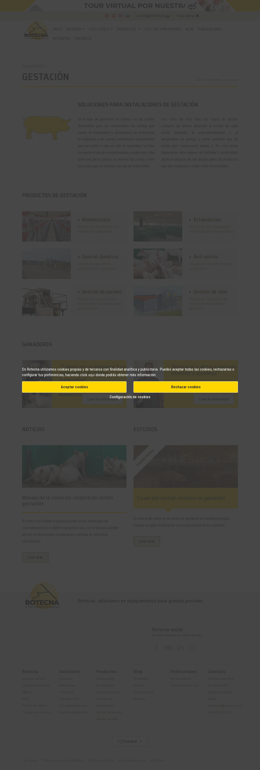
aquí (91, 374)
